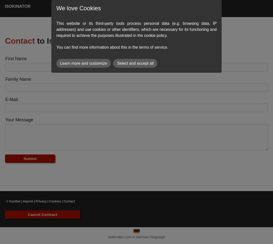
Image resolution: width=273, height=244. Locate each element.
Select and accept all (135, 63)
